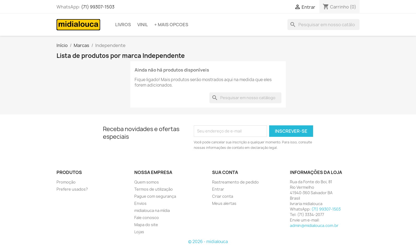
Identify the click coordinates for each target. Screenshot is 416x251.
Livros (123, 25)
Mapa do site (146, 224)
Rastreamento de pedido (235, 182)
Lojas (139, 231)
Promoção (66, 182)
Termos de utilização (153, 189)
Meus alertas (224, 203)
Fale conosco (146, 217)
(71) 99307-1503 (97, 7)
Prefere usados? (72, 189)
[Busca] (323, 24)
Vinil (142, 25)
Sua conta (225, 172)
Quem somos (146, 182)
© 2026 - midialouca (208, 241)
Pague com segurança (155, 196)
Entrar (218, 189)
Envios (140, 203)
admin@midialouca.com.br (314, 225)
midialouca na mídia (152, 210)
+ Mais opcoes (171, 25)
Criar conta (222, 196)
